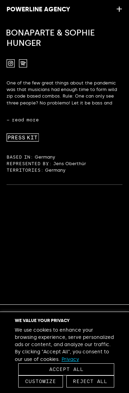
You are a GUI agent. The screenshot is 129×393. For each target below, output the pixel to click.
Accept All (66, 369)
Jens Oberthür (69, 163)
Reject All (90, 381)
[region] (64, 352)
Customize (40, 381)
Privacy (70, 359)
